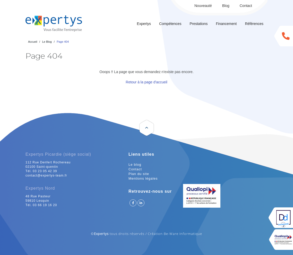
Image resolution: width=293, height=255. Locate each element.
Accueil (32, 41)
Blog (225, 6)
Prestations (198, 24)
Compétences (170, 24)
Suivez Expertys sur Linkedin (140, 202)
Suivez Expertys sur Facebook (133, 202)
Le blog (134, 164)
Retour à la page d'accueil (146, 82)
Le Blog (47, 41)
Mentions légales (143, 178)
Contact (246, 6)
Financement (226, 24)
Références (254, 24)
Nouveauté (203, 6)
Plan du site (138, 174)
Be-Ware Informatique (183, 233)
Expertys (144, 24)
